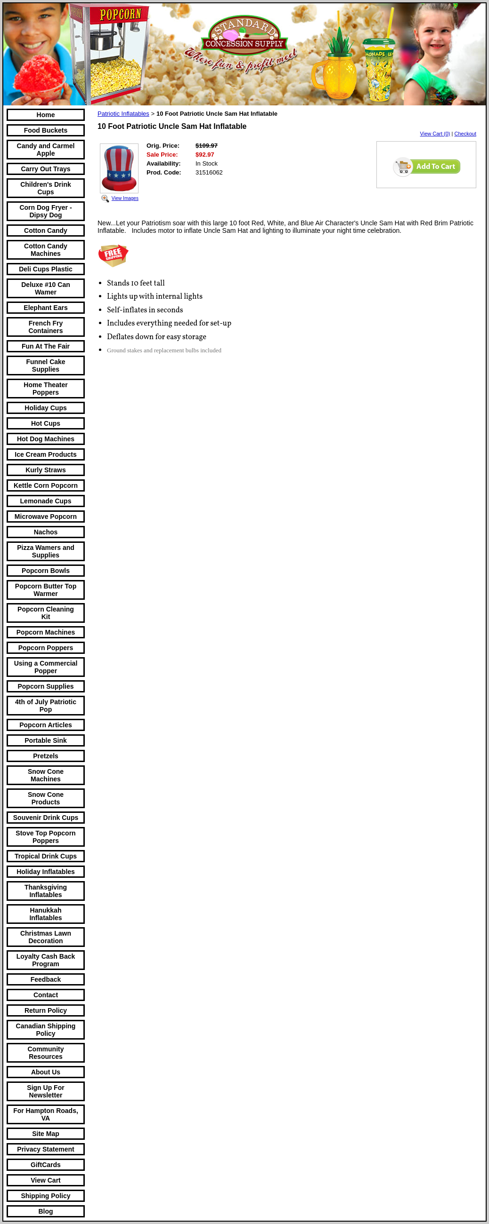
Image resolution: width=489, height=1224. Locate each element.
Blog (45, 1211)
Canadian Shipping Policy (46, 1029)
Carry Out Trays (45, 169)
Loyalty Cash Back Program (45, 960)
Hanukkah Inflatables (45, 914)
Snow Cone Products (46, 798)
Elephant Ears (45, 307)
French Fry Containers (45, 326)
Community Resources (46, 1052)
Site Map (45, 1133)
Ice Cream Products (46, 454)
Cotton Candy (45, 230)
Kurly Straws (45, 470)
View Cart (46, 1180)
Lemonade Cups (46, 501)
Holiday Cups (45, 408)
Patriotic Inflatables (123, 113)
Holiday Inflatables (45, 871)
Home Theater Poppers (45, 388)
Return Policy (45, 1010)
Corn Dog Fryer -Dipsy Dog (45, 211)
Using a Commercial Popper (46, 667)
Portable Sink (45, 740)
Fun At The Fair (46, 346)
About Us (45, 1072)
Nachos (46, 532)
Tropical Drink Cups (46, 856)
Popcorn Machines (45, 632)
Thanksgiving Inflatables (45, 890)
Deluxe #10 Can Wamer (45, 288)
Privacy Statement (45, 1149)
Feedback (46, 979)
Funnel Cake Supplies (45, 365)
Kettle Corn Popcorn (46, 485)
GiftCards (46, 1164)
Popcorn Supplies (45, 686)
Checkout (465, 133)
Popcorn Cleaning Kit (45, 612)
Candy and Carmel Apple (46, 149)
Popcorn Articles (45, 725)
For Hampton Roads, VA (45, 1114)
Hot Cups (45, 423)
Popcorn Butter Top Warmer (45, 589)
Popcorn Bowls (46, 570)
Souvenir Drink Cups (45, 817)
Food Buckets (46, 130)
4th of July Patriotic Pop (45, 705)
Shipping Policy (45, 1196)
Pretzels (45, 756)
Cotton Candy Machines (45, 249)
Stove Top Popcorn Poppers (45, 836)
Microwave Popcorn (46, 516)
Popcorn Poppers (45, 648)
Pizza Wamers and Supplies (45, 551)
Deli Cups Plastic (46, 269)
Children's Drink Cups (45, 188)
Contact (45, 995)
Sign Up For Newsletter (45, 1091)
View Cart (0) (435, 133)
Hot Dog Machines (45, 439)
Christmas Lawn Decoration (45, 937)
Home (46, 115)
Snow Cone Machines (46, 775)
